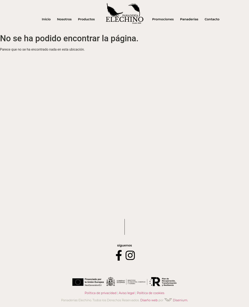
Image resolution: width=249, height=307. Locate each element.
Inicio (46, 19)
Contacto (212, 19)
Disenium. (176, 300)
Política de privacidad (100, 293)
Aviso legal (126, 293)
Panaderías (189, 19)
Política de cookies (150, 293)
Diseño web (149, 300)
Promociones (163, 19)
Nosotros (64, 19)
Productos (86, 19)
